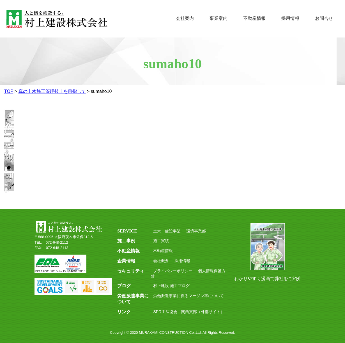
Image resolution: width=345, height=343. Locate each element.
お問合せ (324, 18)
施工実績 (161, 240)
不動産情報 (254, 18)
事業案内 (218, 18)
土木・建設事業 (167, 231)
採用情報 (290, 18)
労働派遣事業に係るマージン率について (188, 295)
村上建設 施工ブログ (171, 285)
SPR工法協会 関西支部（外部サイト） (188, 311)
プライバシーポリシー (172, 271)
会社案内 (185, 18)
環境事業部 (196, 231)
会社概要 (161, 261)
